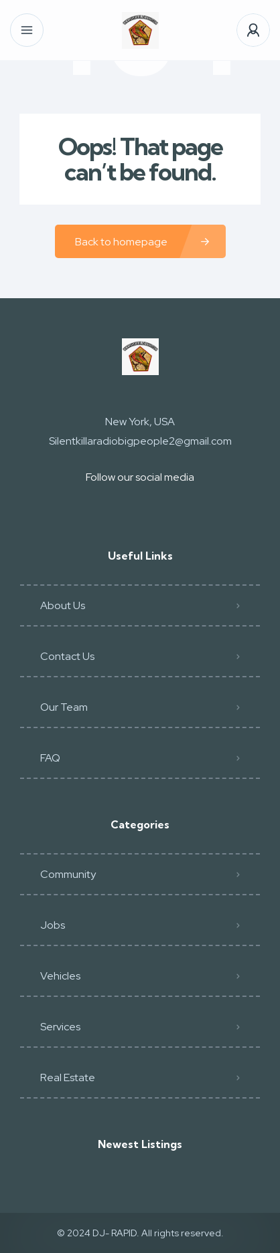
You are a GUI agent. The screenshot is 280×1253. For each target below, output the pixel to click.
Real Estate (67, 1077)
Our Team (64, 707)
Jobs (52, 925)
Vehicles (60, 976)
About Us (62, 605)
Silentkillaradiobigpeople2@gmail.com (140, 441)
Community (68, 874)
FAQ (50, 758)
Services (60, 1027)
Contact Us (67, 656)
